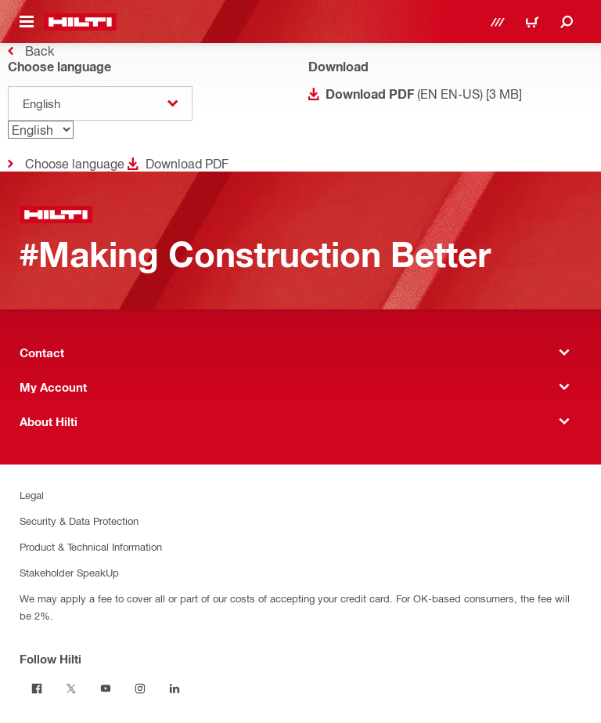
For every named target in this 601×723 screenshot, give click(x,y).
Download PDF (187, 163)
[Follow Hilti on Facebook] (37, 688)
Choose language (74, 163)
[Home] (80, 22)
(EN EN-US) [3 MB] (424, 94)
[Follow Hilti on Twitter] (71, 688)
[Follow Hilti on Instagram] (140, 688)
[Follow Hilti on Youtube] (105, 688)
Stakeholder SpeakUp (69, 572)
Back (39, 50)
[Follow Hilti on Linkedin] (174, 688)
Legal (32, 495)
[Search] (566, 22)
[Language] (41, 130)
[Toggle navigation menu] (26, 22)
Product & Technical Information (91, 546)
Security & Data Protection (79, 520)
